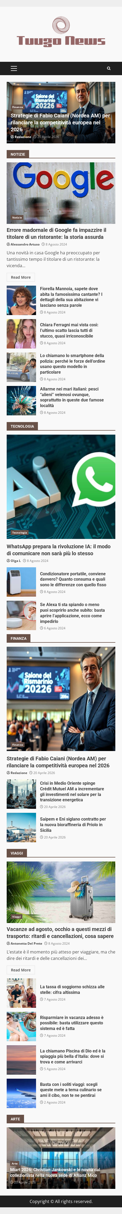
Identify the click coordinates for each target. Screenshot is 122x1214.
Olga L (16, 560)
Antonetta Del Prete (26, 943)
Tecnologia (19, 532)
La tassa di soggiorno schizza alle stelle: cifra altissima (21, 993)
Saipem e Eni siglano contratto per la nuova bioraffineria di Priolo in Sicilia (21, 827)
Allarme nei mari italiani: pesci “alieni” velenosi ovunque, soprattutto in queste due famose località (21, 400)
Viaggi (16, 916)
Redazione (23, 137)
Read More (21, 277)
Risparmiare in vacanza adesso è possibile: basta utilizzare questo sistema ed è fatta (21, 1026)
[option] (61, 112)
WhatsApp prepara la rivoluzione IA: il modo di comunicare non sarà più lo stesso (61, 487)
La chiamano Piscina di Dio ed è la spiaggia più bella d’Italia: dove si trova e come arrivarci (21, 1060)
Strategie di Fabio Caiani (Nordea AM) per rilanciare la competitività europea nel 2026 (60, 122)
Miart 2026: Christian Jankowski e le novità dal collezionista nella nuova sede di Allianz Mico (55, 1172)
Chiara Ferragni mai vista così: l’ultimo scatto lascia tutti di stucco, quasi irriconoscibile (21, 334)
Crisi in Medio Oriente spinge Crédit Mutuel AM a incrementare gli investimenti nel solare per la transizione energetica (21, 794)
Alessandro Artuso (25, 244)
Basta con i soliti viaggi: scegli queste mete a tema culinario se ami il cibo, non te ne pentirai (21, 1093)
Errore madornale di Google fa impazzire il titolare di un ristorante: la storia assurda (61, 193)
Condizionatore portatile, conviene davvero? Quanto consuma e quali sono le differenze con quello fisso (21, 582)
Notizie (17, 217)
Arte (15, 1163)
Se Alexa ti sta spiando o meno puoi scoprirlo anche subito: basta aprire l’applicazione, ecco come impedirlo (21, 615)
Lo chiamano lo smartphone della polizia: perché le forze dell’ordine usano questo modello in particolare (21, 367)
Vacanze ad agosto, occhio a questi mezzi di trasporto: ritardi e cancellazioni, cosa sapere (61, 892)
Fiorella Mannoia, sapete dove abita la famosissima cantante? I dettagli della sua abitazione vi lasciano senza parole (21, 300)
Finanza (17, 107)
